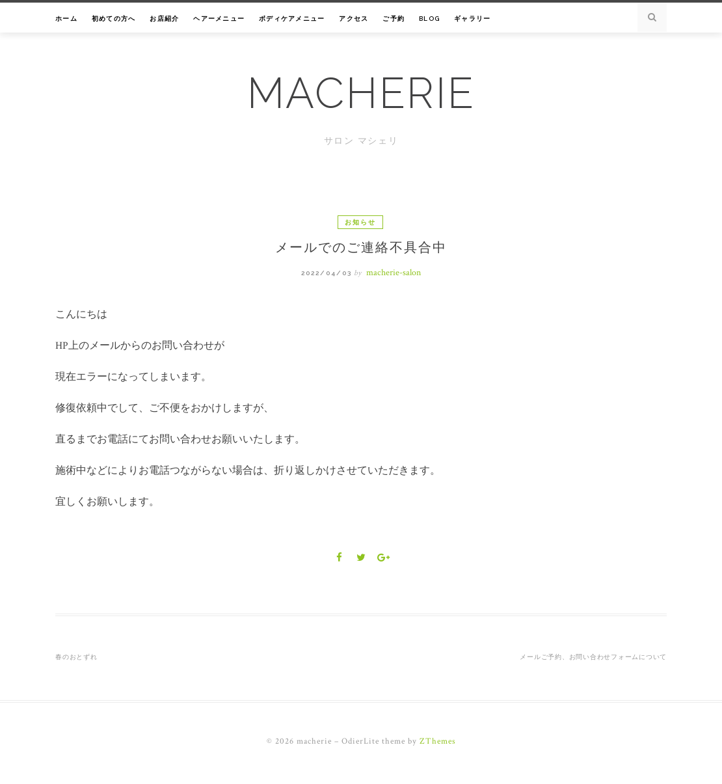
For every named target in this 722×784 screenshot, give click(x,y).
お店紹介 (164, 18)
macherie (361, 93)
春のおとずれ (76, 656)
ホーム (66, 18)
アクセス (353, 18)
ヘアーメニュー (219, 18)
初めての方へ (114, 18)
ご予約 (393, 18)
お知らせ (360, 222)
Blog (429, 18)
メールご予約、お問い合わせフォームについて (593, 656)
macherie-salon (393, 272)
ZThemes (438, 741)
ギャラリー (472, 18)
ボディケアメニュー (292, 18)
